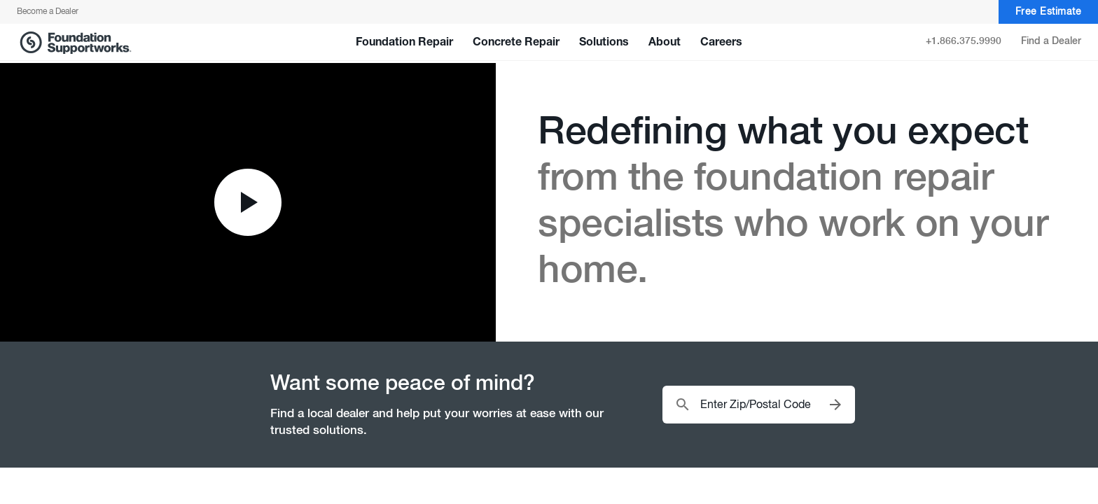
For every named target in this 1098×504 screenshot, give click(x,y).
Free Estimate (1048, 12)
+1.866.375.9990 (963, 41)
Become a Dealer (47, 12)
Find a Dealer (1051, 41)
